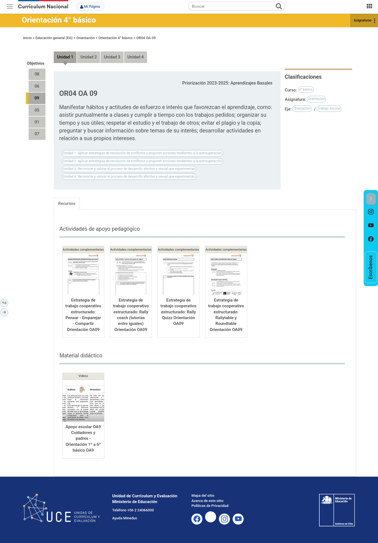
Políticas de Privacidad (209, 506)
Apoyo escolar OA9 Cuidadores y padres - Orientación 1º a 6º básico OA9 (83, 438)
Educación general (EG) (54, 38)
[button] (371, 199)
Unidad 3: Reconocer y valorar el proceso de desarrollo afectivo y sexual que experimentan (129, 169)
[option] (371, 212)
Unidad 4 (135, 57)
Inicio (27, 38)
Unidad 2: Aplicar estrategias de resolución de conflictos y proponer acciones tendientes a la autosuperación (142, 161)
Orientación (85, 38)
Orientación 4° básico (59, 20)
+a (5, 302)
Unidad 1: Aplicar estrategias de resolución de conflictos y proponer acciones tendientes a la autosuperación (142, 153)
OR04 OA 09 (146, 38)
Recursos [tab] (66, 203)
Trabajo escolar (329, 108)
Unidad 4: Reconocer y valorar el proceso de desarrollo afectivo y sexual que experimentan (129, 176)
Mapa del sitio (202, 495)
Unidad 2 (88, 57)
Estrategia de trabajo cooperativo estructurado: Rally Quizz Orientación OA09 (178, 312)
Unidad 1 (65, 57)
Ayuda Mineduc (124, 518)
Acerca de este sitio (207, 501)
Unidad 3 (112, 57)
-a (5, 311)
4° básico (306, 89)
